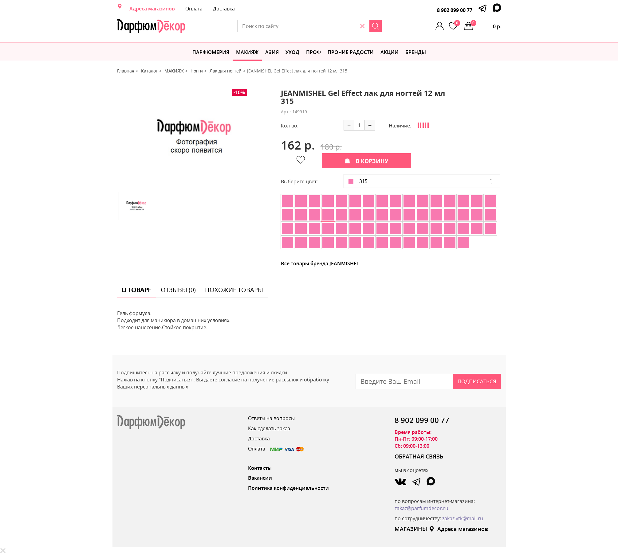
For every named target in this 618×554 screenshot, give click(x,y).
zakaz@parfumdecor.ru (421, 508)
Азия (272, 52)
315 (358, 181)
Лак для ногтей (226, 71)
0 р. (485, 25)
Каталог (149, 71)
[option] (194, 138)
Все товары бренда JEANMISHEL (320, 263)
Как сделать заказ (269, 428)
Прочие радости (351, 52)
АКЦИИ (389, 52)
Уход (292, 52)
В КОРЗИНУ (366, 161)
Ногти (197, 71)
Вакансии (260, 477)
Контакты (260, 468)
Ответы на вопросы (271, 418)
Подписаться (477, 381)
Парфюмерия (210, 52)
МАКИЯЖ (247, 52)
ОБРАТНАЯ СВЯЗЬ (419, 456)
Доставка (224, 8)
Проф (313, 52)
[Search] (375, 26)
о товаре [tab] (137, 290)
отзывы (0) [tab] (178, 290)
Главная (125, 71)
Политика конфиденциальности (288, 488)
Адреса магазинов (152, 8)
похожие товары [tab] (234, 290)
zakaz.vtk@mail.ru (462, 518)
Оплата (194, 8)
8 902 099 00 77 (454, 10)
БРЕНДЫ (415, 52)
